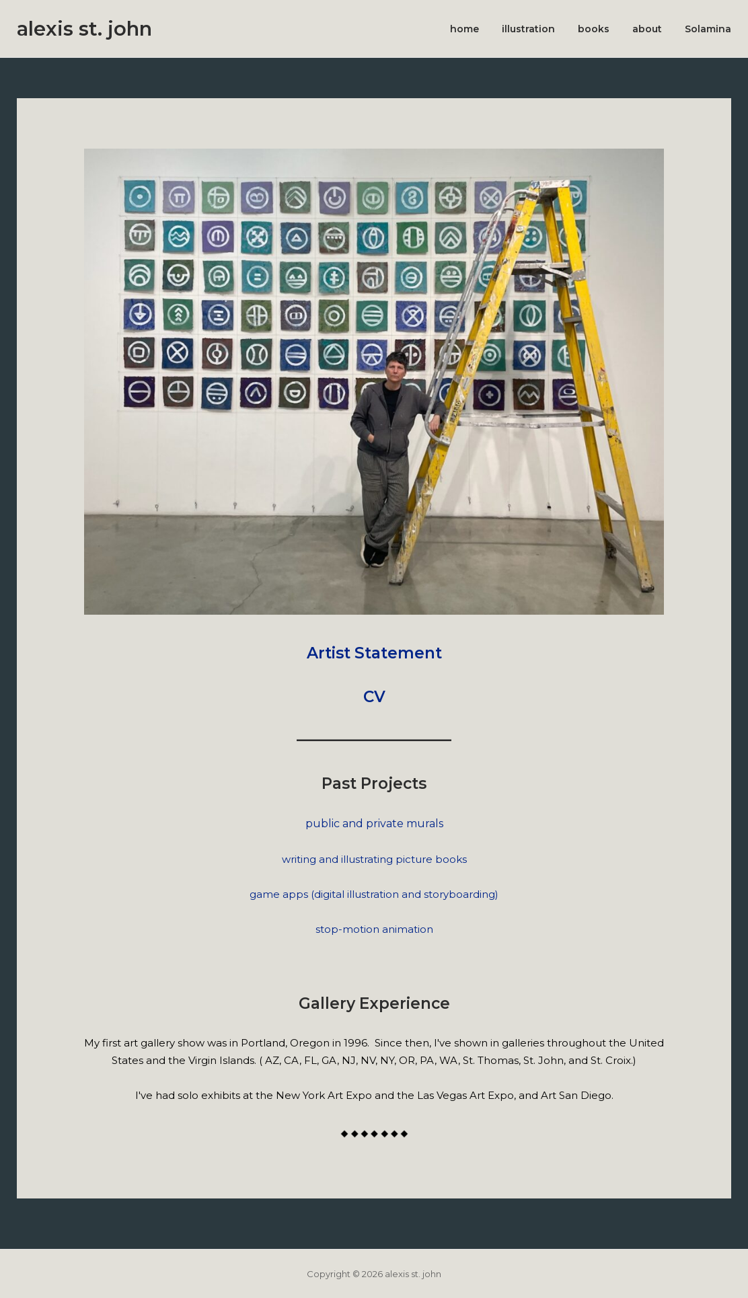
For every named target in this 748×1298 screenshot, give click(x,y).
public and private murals (374, 823)
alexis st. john (84, 28)
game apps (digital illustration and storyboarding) (374, 894)
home (464, 29)
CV (374, 696)
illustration (528, 29)
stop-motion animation (374, 929)
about (647, 29)
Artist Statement (374, 653)
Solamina (708, 29)
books (593, 29)
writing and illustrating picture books (374, 859)
